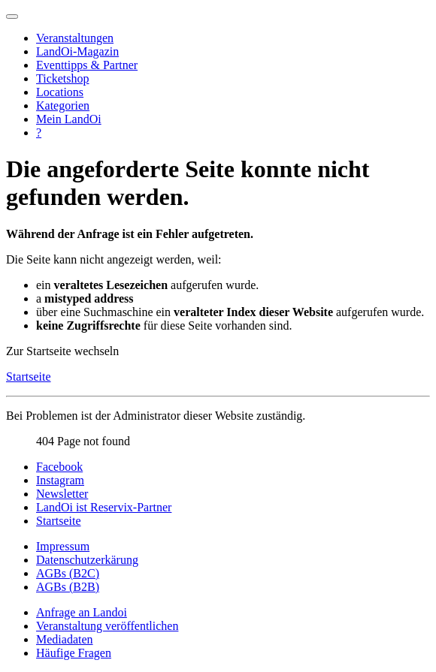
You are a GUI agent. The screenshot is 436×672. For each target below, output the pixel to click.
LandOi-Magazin (77, 51)
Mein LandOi (68, 119)
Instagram (60, 480)
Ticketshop (62, 78)
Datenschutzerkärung (87, 559)
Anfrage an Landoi (81, 612)
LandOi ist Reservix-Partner (103, 507)
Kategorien (62, 105)
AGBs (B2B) (67, 586)
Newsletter (62, 493)
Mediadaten (64, 639)
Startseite (28, 376)
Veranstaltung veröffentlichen (107, 625)
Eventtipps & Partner (87, 65)
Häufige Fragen (73, 652)
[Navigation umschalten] (12, 16)
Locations (59, 92)
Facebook (59, 466)
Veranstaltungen (75, 38)
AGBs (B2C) (67, 573)
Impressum (62, 546)
